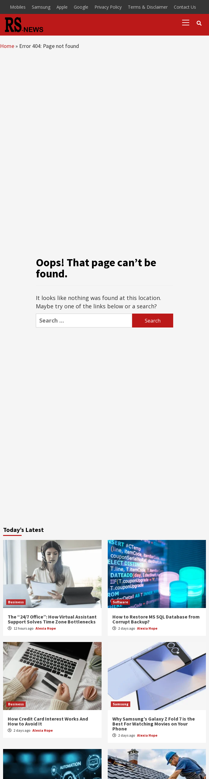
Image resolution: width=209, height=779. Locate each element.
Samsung (41, 7)
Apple (62, 7)
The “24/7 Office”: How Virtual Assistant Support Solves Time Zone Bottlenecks (52, 619)
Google (81, 7)
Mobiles (18, 7)
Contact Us (185, 7)
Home (7, 45)
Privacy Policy (108, 7)
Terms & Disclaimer (148, 7)
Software (120, 602)
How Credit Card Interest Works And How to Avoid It (48, 721)
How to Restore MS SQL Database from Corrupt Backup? (156, 619)
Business (16, 602)
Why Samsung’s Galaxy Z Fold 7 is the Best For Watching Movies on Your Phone (153, 724)
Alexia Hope (46, 628)
